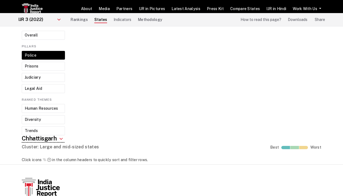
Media (104, 9)
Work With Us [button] (305, 9)
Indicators (122, 19)
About (86, 9)
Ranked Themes (37, 99)
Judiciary (33, 77)
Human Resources (41, 108)
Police (30, 55)
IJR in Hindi (276, 9)
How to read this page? (261, 19)
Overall (31, 35)
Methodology (150, 19)
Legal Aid (33, 88)
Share (320, 19)
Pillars (29, 46)
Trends (31, 130)
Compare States (245, 9)
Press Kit (215, 9)
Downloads (297, 19)
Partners (124, 9)
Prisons (31, 66)
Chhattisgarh (43, 138)
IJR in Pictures (152, 9)
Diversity (33, 119)
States (100, 19)
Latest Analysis (186, 9)
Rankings (79, 19)
